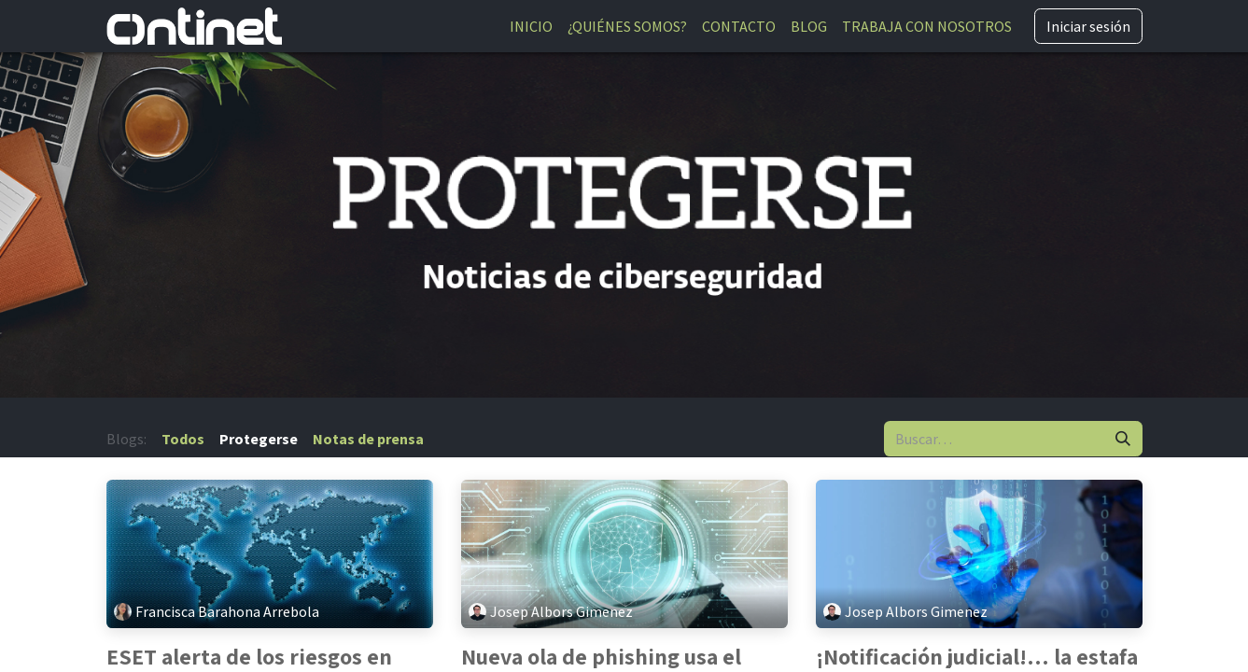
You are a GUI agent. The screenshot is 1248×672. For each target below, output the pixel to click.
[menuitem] (531, 26)
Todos (182, 438)
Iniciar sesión (1088, 26)
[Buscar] (1123, 438)
